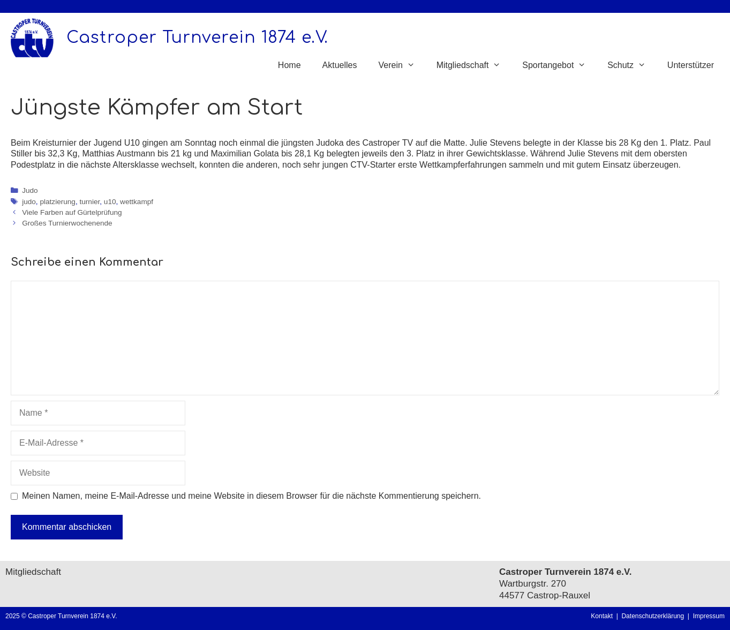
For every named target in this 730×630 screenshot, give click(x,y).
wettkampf (136, 202)
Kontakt (602, 616)
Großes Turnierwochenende (67, 223)
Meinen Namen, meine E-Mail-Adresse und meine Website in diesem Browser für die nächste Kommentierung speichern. (251, 495)
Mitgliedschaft (474, 65)
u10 (110, 202)
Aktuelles (339, 65)
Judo (29, 190)
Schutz (632, 65)
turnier (90, 202)
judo (29, 202)
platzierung (58, 202)
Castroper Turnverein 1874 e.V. (197, 38)
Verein (401, 65)
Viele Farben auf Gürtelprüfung (72, 212)
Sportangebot (559, 65)
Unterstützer (690, 65)
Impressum (709, 616)
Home (289, 65)
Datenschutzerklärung (654, 616)
